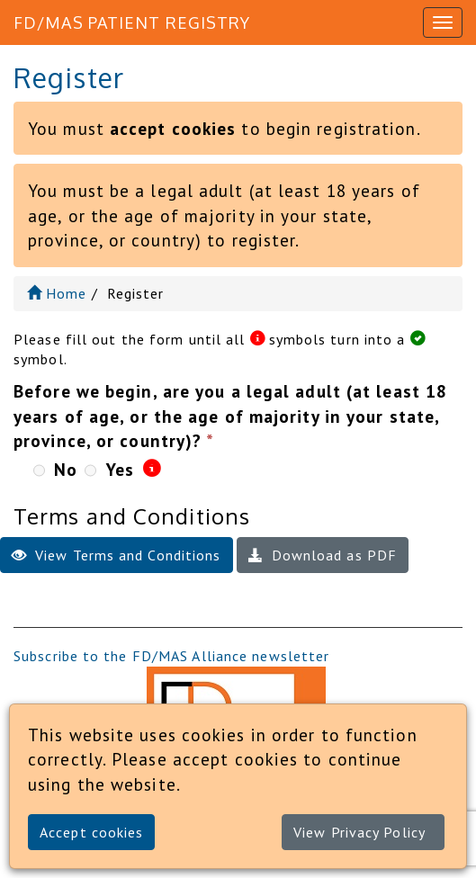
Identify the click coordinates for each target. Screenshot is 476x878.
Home (57, 293)
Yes (120, 469)
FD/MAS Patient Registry (131, 22)
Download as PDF (323, 555)
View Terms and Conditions (116, 555)
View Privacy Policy (359, 832)
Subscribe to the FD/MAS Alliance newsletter (171, 656)
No (65, 469)
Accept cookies (91, 832)
